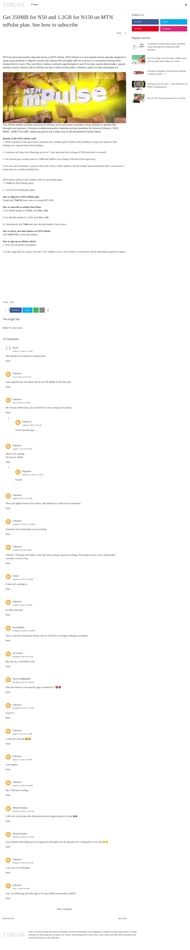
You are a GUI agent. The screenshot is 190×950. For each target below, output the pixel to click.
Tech (12, 302)
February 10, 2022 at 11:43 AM (23, 837)
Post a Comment (64, 909)
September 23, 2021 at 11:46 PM (24, 524)
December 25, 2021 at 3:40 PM (23, 682)
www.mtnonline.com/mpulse (23, 245)
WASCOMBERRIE (22, 679)
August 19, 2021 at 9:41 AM (32, 425)
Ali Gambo (18, 653)
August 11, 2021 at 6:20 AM (22, 449)
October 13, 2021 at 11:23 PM (23, 579)
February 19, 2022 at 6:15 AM (23, 863)
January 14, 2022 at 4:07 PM (22, 760)
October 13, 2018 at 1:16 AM (22, 351)
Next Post (122, 918)
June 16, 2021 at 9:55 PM (21, 403)
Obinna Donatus (20, 808)
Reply (8, 361)
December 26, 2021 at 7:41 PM (23, 708)
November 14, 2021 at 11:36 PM (24, 631)
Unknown (17, 373)
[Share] (123, 33)
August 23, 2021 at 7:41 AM (22, 498)
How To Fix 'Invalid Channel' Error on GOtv (166, 98)
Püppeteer (26, 471)
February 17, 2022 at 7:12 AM (32, 475)
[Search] (184, 4)
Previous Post (8, 918)
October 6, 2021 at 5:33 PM (22, 550)
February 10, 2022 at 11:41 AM (23, 811)
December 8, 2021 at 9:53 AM (23, 657)
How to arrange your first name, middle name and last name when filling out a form (166, 59)
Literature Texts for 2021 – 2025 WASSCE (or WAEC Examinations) (167, 85)
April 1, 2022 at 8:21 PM (21, 889)
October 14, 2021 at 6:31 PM (22, 605)
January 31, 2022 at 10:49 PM (23, 786)
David (15, 348)
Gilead (16, 576)
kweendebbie (19, 627)
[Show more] (48, 310)
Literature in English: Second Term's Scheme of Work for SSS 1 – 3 (166, 72)
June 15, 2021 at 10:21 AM (22, 377)
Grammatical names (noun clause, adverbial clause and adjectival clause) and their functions (166, 47)
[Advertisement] (64, 46)
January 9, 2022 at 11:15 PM (22, 734)
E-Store (34, 4)
